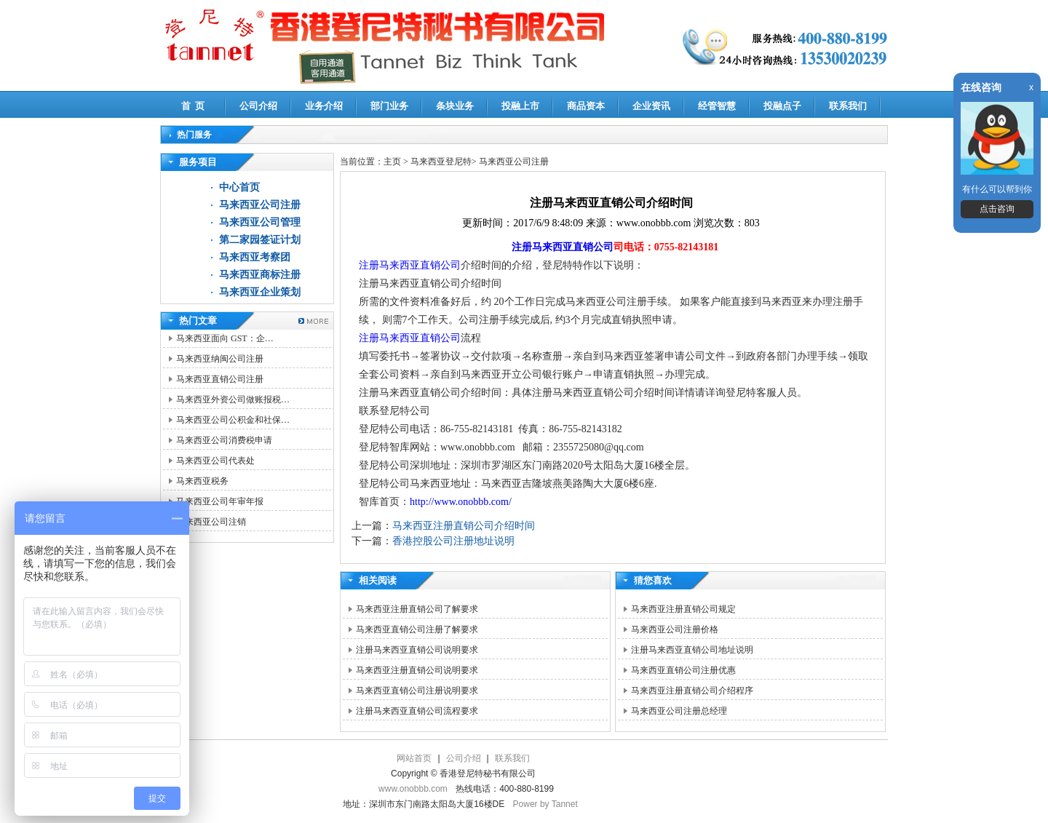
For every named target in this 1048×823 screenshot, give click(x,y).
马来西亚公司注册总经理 (679, 711)
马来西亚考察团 (254, 257)
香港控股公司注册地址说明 (453, 541)
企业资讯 (651, 105)
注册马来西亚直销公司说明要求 (417, 650)
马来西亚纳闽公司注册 (219, 359)
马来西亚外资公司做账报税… (233, 399)
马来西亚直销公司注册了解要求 (417, 629)
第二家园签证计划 (260, 239)
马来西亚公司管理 (260, 222)
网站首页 (414, 758)
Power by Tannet (545, 804)
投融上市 (520, 105)
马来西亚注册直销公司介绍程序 (692, 690)
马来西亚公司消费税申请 (224, 440)
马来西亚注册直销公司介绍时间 (463, 525)
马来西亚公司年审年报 (219, 501)
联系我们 (848, 105)
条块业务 (455, 105)
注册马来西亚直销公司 (563, 247)
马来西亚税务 (202, 481)
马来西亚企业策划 (260, 292)
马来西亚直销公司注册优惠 (683, 670)
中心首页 (239, 187)
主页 (392, 161)
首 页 (193, 105)
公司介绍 (258, 105)
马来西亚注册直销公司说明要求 (417, 670)
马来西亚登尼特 (441, 161)
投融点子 (782, 105)
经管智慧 (717, 105)
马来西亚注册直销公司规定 (683, 609)
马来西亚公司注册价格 (674, 629)
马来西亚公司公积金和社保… (233, 420)
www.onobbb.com (413, 789)
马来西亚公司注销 (211, 522)
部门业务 (389, 105)
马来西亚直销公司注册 (219, 379)
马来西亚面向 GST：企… (225, 338)
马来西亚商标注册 (260, 274)
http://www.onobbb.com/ (461, 501)
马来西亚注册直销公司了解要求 (417, 609)
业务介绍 (324, 105)
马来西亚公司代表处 (215, 461)
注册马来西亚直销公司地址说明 (692, 650)
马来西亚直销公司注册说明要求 (417, 690)
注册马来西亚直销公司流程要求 (417, 711)
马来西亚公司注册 (260, 204)
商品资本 (586, 105)
